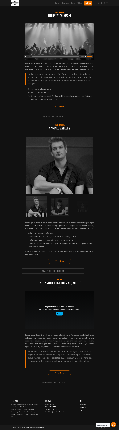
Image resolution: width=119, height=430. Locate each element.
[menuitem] (57, 3)
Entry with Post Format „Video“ (59, 283)
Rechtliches (83, 407)
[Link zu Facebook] (98, 3)
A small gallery (59, 128)
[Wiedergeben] (26, 56)
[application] (58, 56)
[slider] (55, 56)
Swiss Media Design (40, 427)
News (56, 12)
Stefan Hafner (59, 116)
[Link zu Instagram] (101, 3)
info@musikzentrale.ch (56, 412)
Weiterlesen (59, 106)
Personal (62, 12)
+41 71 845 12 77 (53, 409)
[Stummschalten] (85, 56)
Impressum (83, 404)
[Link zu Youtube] (104, 3)
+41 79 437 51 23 (54, 407)
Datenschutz (83, 411)
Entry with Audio (59, 15)
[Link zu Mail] (107, 3)
